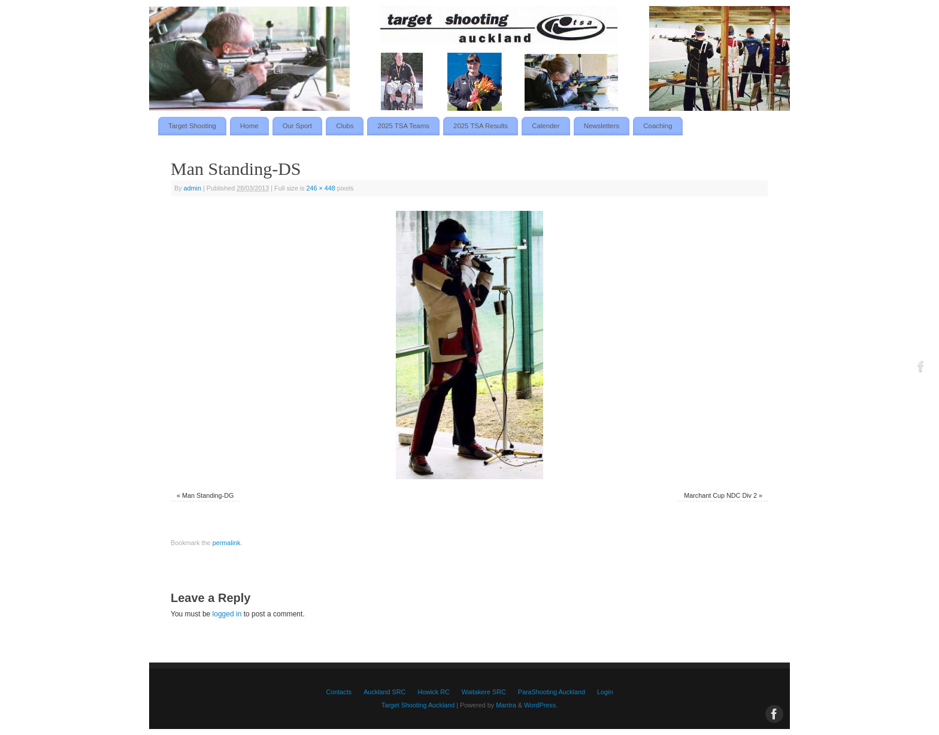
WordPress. (541, 705)
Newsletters (602, 125)
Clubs (344, 125)
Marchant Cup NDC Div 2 (720, 495)
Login (605, 691)
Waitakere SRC (484, 691)
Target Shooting (192, 125)
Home (249, 125)
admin (192, 188)
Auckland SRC (384, 691)
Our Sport (297, 125)
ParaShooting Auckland (551, 691)
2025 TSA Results (480, 125)
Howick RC (433, 691)
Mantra (506, 705)
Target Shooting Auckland (418, 705)
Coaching (657, 125)
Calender (545, 125)
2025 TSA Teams (403, 125)
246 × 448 (321, 188)
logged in (227, 614)
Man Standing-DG (208, 495)
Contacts (339, 691)
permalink (227, 542)
